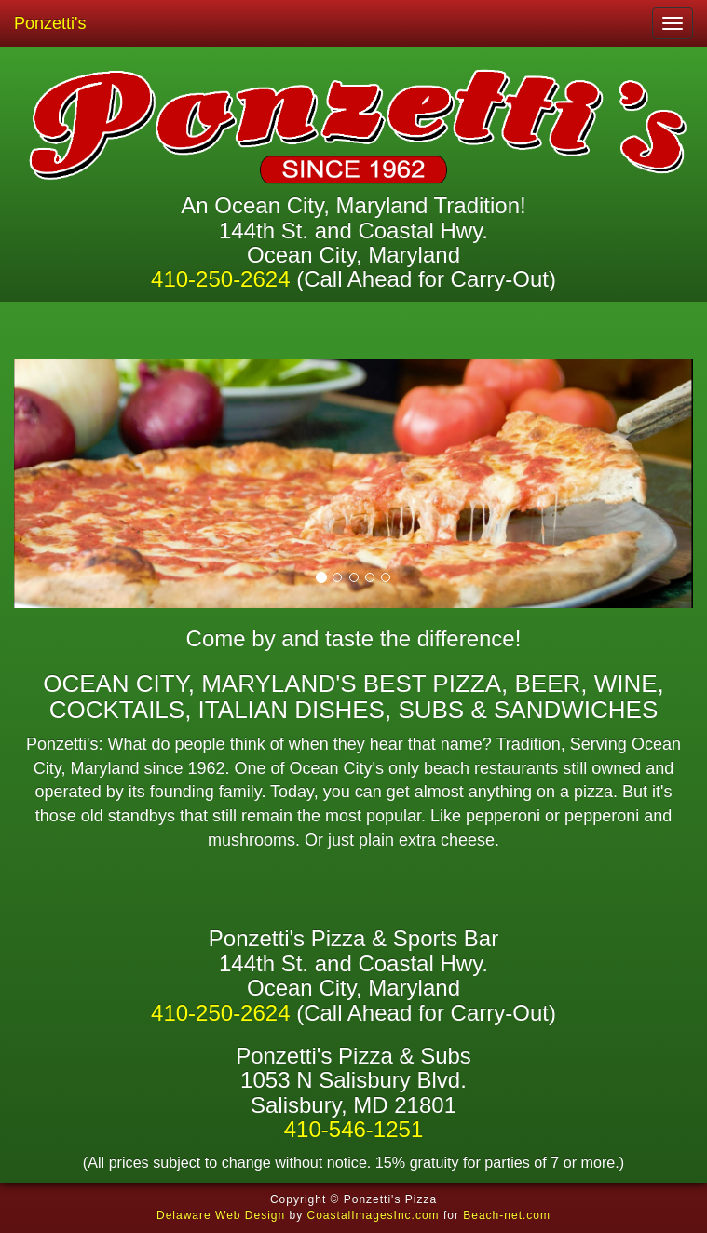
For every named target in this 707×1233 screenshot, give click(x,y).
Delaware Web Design (220, 1215)
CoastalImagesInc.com (373, 1215)
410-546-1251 (353, 1129)
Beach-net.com (507, 1215)
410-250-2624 (220, 278)
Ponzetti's (50, 23)
